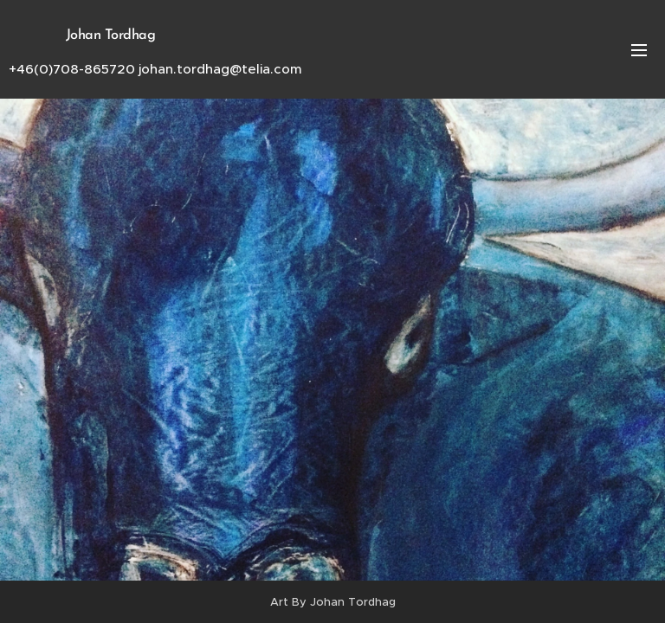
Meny (639, 50)
